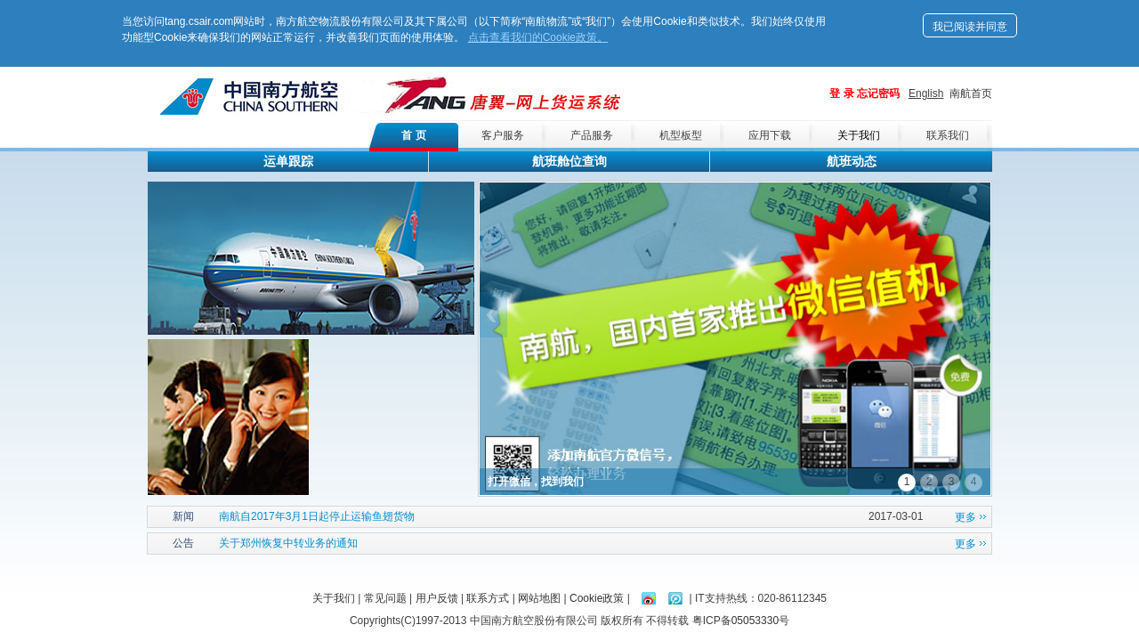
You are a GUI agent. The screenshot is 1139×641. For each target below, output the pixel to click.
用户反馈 (437, 598)
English (926, 93)
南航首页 (970, 93)
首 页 (413, 135)
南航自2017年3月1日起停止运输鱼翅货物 (317, 516)
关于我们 (858, 135)
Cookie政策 (597, 598)
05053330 (755, 620)
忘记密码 (878, 93)
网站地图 (539, 598)
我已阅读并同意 (970, 26)
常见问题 (385, 598)
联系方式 (487, 598)
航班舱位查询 (569, 161)
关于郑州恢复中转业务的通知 (288, 543)
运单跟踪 (288, 161)
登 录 (841, 93)
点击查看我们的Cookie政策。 (538, 37)
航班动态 (851, 161)
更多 (965, 517)
